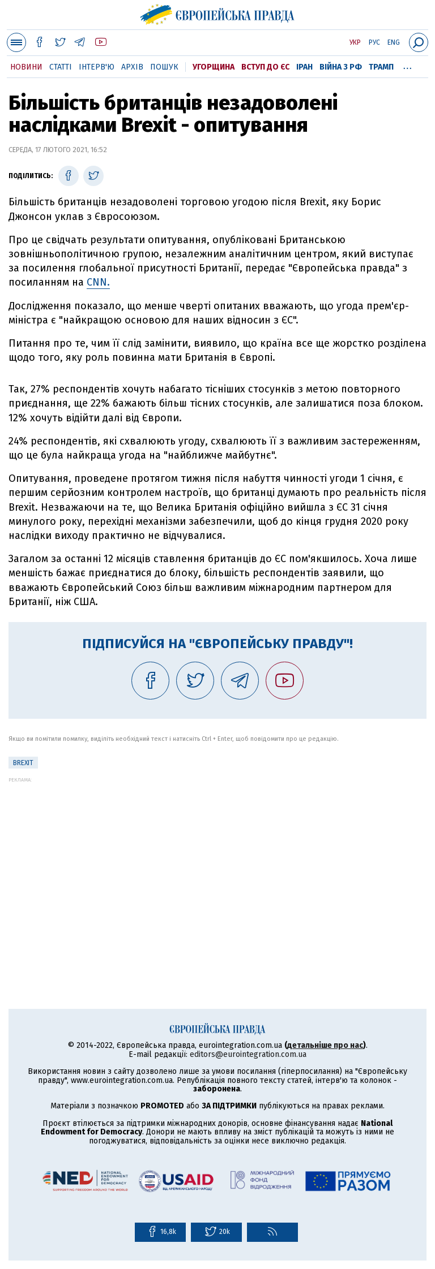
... (407, 65)
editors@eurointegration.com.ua (248, 1054)
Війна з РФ (340, 67)
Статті (60, 67)
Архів (132, 67)
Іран (304, 67)
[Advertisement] (217, 862)
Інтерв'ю (96, 67)
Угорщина (213, 67)
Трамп (381, 67)
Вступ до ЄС (265, 67)
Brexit (23, 763)
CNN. (98, 282)
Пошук (164, 67)
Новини (26, 67)
